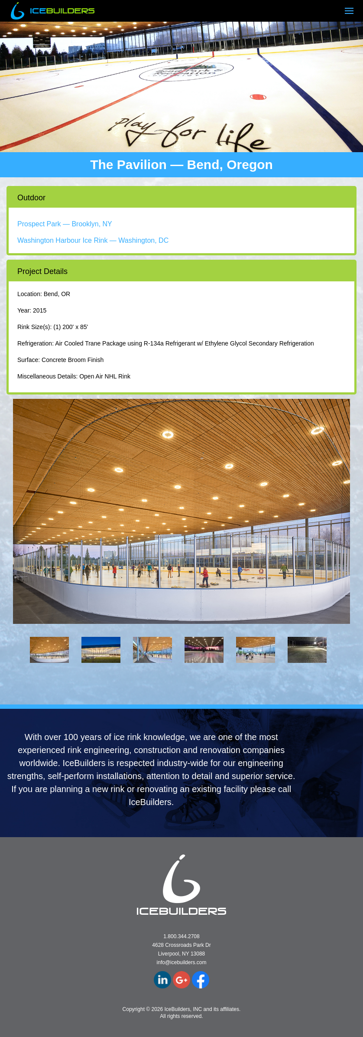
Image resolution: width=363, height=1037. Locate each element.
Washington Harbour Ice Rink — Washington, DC (93, 240)
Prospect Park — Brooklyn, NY (64, 224)
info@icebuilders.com (182, 962)
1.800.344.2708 (181, 936)
